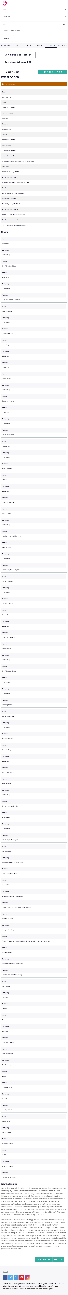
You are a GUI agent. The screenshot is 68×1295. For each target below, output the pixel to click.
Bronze (40, 46)
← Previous (43, 72)
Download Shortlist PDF (18, 54)
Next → (60, 72)
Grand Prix (5, 46)
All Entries (62, 46)
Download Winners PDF (18, 62)
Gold (17, 46)
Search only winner (12, 30)
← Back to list (12, 72)
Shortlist (51, 46)
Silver (28, 46)
